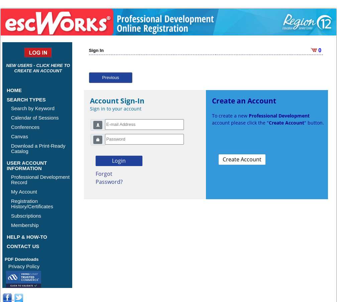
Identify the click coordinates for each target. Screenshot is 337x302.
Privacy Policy (23, 266)
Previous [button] (110, 77)
